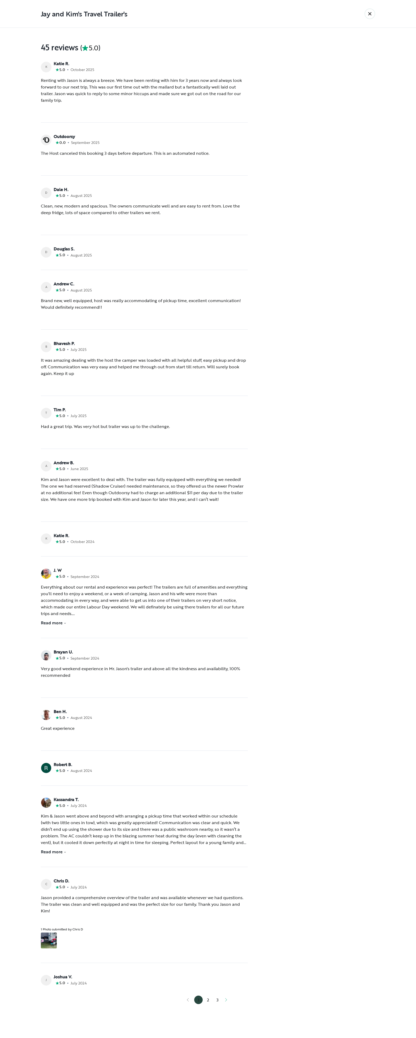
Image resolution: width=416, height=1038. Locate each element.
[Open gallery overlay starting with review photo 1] (49, 940)
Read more (53, 623)
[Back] (370, 13)
